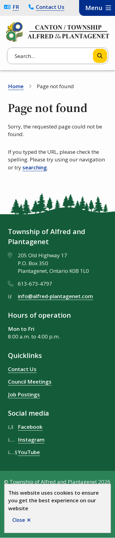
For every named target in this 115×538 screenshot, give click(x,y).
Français (16, 6)
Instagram (31, 439)
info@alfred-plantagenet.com (55, 296)
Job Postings (24, 394)
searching (34, 167)
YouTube (29, 452)
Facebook (30, 426)
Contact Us (50, 6)
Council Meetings (30, 381)
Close (18, 520)
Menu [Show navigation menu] (93, 8)
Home (16, 86)
